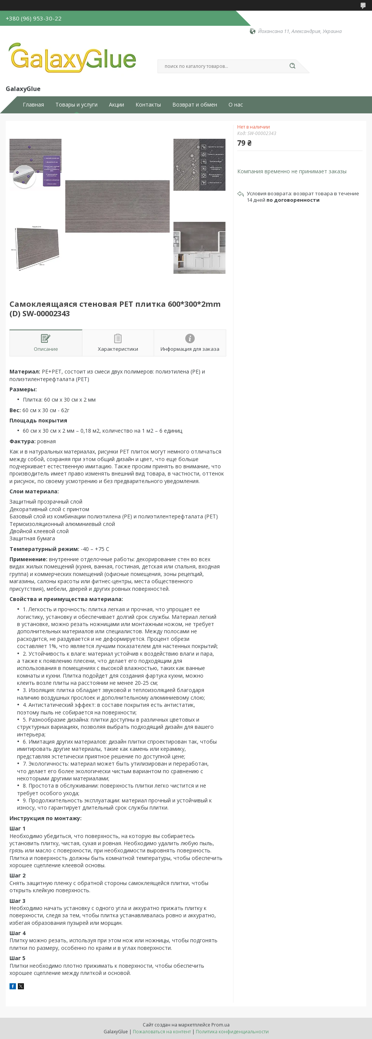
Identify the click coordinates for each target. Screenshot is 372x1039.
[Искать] (292, 66)
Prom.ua (220, 1025)
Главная (33, 104)
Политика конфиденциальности (232, 1031)
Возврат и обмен (194, 104)
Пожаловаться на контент (162, 1031)
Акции (116, 104)
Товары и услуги (76, 104)
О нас (236, 104)
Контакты (148, 104)
